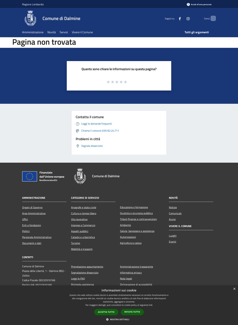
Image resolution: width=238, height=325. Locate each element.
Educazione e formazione (134, 207)
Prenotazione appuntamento (87, 267)
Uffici (25, 219)
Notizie (173, 207)
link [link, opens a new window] (151, 305)
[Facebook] (174, 18)
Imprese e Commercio (83, 225)
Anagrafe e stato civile (83, 207)
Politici (26, 231)
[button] (119, 319)
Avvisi (172, 219)
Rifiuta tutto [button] (132, 311)
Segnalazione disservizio (84, 273)
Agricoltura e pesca (130, 243)
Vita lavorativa (79, 219)
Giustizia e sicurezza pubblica (136, 213)
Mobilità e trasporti (82, 249)
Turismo (75, 243)
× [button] (234, 289)
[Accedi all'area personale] (199, 4)
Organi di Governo (32, 207)
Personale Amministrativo (36, 237)
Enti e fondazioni (31, 225)
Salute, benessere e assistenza (137, 231)
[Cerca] (212, 18)
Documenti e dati (31, 243)
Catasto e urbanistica (83, 237)
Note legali (126, 278)
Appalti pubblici (79, 231)
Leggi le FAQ (78, 278)
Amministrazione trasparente (136, 267)
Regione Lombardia (33, 4)
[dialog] (119, 305)
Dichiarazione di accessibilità (136, 284)
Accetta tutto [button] (106, 312)
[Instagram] (182, 18)
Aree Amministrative (34, 213)
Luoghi (173, 236)
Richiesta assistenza (82, 284)
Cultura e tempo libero (83, 213)
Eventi (172, 242)
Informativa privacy (131, 273)
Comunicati (175, 213)
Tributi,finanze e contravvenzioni (138, 219)
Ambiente (125, 225)
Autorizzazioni (128, 237)
